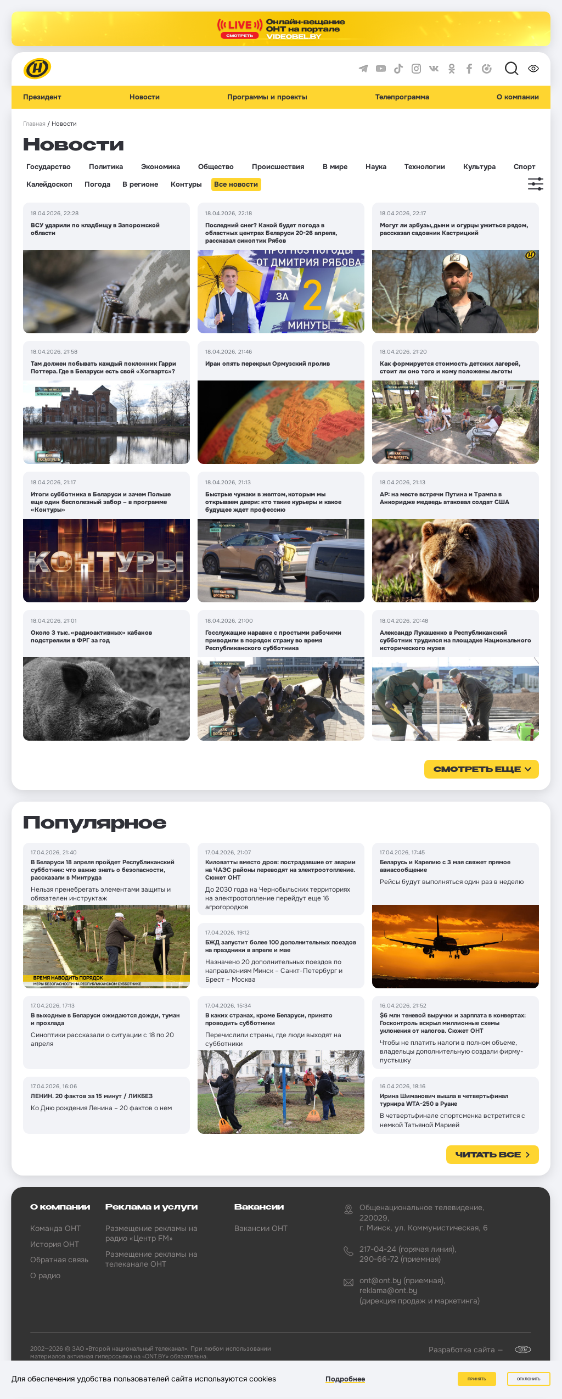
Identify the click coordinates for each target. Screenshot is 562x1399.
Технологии (424, 167)
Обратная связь (59, 1259)
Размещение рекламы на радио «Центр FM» (151, 1233)
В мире (335, 167)
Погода (97, 184)
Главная (34, 123)
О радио (45, 1275)
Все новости (236, 184)
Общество (216, 167)
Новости (145, 97)
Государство (48, 167)
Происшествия (278, 167)
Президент (42, 97)
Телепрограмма (402, 97)
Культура (479, 167)
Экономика (160, 167)
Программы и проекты (267, 97)
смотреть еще (477, 770)
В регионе (140, 184)
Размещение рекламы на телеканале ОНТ (151, 1259)
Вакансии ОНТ (261, 1228)
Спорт (525, 167)
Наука (376, 167)
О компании (518, 97)
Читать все (488, 1155)
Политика (106, 167)
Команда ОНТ (55, 1228)
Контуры (186, 184)
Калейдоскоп (49, 184)
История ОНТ (54, 1244)
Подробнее (345, 1379)
